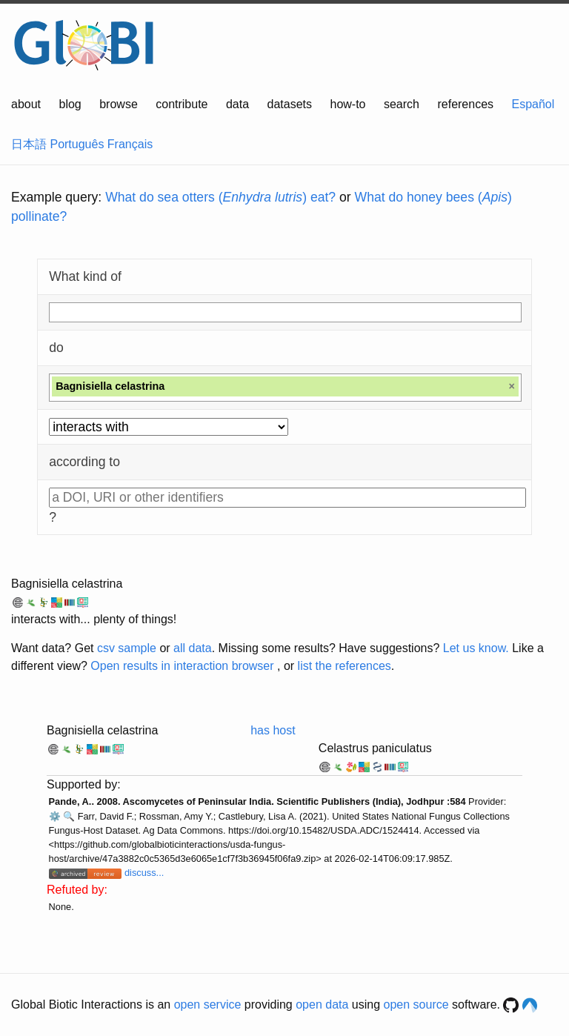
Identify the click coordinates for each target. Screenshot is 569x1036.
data (237, 104)
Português (77, 144)
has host (272, 730)
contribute (181, 104)
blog (70, 104)
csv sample (126, 648)
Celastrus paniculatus (375, 748)
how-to (347, 104)
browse (118, 104)
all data (192, 648)
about (26, 104)
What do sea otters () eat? (220, 197)
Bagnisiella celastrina (66, 583)
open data (322, 1004)
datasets (289, 104)
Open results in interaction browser (181, 666)
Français (130, 144)
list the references (344, 666)
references (465, 104)
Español (533, 104)
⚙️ (55, 816)
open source (416, 1004)
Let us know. (476, 648)
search (401, 104)
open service (208, 1004)
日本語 (29, 144)
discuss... (144, 872)
